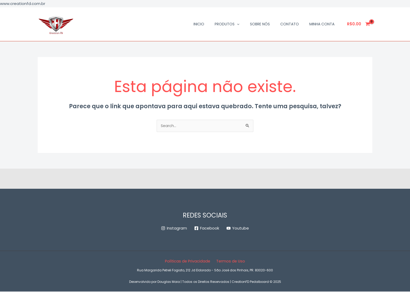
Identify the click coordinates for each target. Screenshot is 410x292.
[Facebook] (206, 229)
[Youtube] (237, 229)
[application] (237, 24)
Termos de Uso (230, 261)
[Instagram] (174, 229)
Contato (289, 24)
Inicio (198, 24)
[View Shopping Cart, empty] (359, 24)
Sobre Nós (260, 24)
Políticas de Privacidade (188, 261)
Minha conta (321, 24)
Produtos (227, 24)
